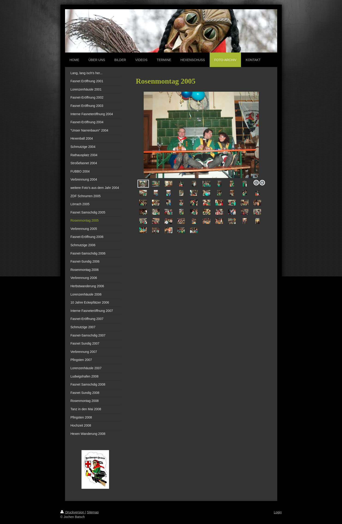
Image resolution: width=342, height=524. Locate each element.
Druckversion (72, 512)
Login (278, 512)
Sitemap (93, 512)
